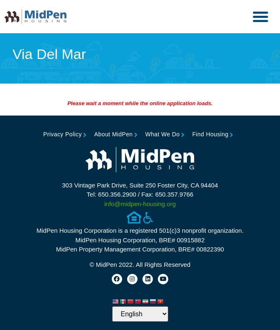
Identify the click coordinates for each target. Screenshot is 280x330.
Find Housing (210, 134)
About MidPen (113, 134)
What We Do (162, 134)
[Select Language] (140, 314)
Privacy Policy (62, 134)
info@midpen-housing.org (140, 203)
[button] (260, 16)
